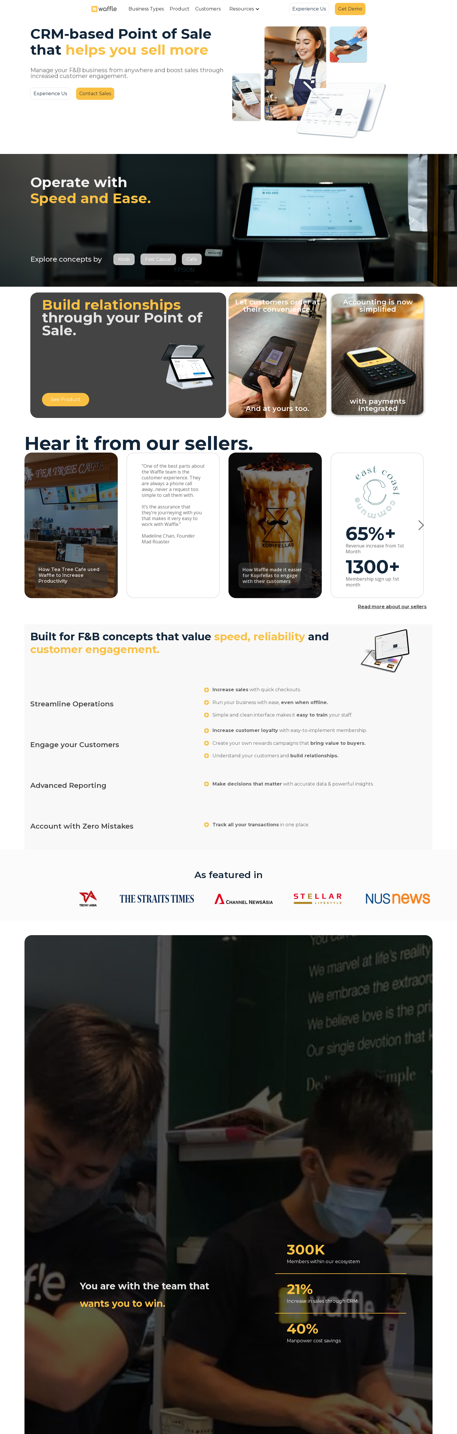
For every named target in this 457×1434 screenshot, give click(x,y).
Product (179, 9)
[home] (104, 9)
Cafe (192, 259)
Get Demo (350, 9)
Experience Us (309, 9)
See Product (65, 399)
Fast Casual (158, 259)
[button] (146, 9)
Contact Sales (95, 93)
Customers (208, 9)
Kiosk (124, 259)
